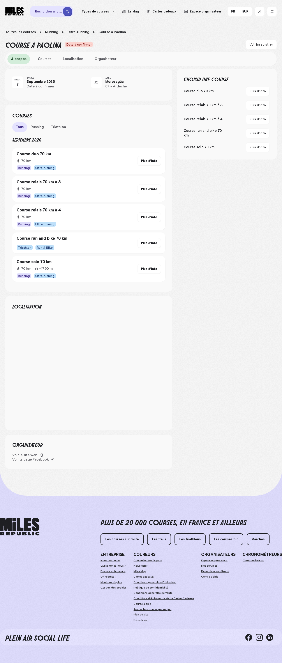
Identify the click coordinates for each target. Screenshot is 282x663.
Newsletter (141, 565)
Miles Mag (140, 571)
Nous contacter (110, 560)
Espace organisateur (214, 560)
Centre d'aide (209, 576)
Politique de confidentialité (151, 587)
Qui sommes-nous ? (113, 565)
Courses (44, 59)
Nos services (209, 565)
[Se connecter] (259, 11)
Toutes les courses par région (152, 609)
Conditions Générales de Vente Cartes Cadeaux (164, 598)
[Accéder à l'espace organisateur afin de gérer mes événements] (203, 11)
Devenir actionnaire (112, 571)
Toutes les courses (20, 32)
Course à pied (142, 603)
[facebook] (250, 637)
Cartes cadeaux (144, 576)
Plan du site (141, 614)
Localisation (73, 59)
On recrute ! (108, 576)
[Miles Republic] (14, 11)
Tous (20, 127)
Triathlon (58, 127)
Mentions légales (111, 582)
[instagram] (261, 637)
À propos (18, 59)
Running (51, 32)
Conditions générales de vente (153, 592)
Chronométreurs (253, 560)
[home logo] (19, 526)
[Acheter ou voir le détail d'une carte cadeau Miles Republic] (161, 11)
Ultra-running (78, 32)
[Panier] (272, 11)
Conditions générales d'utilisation (155, 582)
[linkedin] (271, 637)
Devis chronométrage (215, 571)
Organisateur (105, 59)
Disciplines (140, 620)
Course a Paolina (112, 32)
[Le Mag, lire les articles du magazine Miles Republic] (130, 11)
